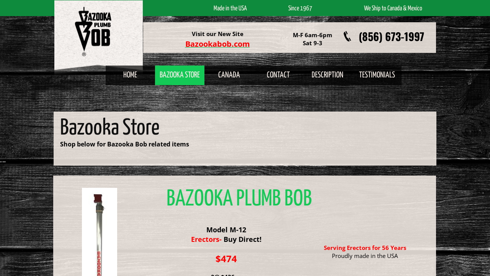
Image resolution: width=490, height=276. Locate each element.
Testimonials (377, 75)
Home (130, 75)
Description (327, 75)
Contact (278, 75)
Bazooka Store (180, 75)
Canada (229, 75)
